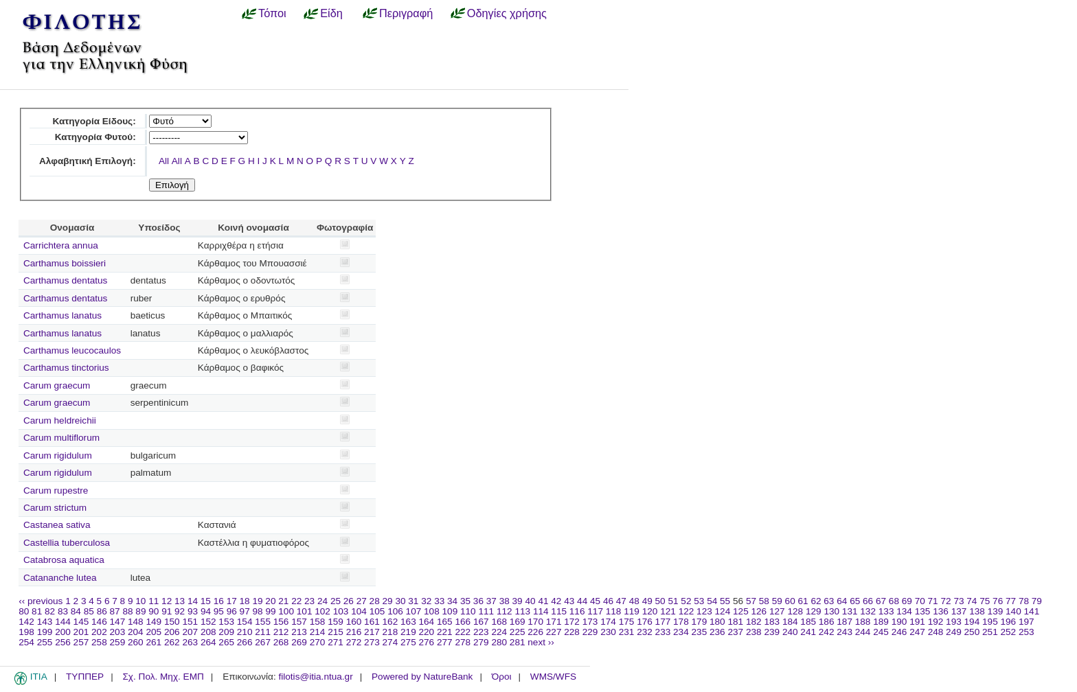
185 (808, 621)
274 (390, 642)
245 (881, 632)
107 (414, 611)
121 (668, 611)
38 (504, 601)
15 (206, 601)
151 (190, 621)
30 (400, 601)
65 (855, 601)
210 (245, 632)
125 (741, 611)
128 (795, 611)
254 (26, 642)
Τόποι (272, 13)
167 (481, 621)
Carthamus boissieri (64, 263)
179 (699, 621)
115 (559, 611)
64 (842, 601)
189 (881, 621)
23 (309, 601)
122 (686, 611)
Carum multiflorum (61, 437)
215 (335, 632)
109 (450, 611)
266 (245, 642)
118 (614, 611)
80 (24, 611)
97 (245, 611)
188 (863, 621)
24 (322, 601)
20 (270, 601)
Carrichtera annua (60, 245)
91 (166, 611)
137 (959, 611)
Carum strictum (55, 508)
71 (933, 601)
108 (432, 611)
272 (354, 642)
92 (179, 611)
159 (335, 621)
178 (681, 621)
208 (208, 632)
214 (318, 632)
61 (803, 601)
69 (907, 601)
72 (945, 601)
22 (296, 601)
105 (377, 611)
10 (140, 601)
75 (984, 601)
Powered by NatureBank (422, 676)
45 (595, 601)
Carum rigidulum (57, 455)
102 (322, 611)
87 (115, 611)
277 (445, 642)
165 (445, 621)
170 (535, 621)
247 (917, 632)
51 (673, 601)
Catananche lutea (60, 578)
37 (491, 601)
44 (582, 601)
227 (554, 632)
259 (118, 642)
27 (361, 601)
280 (499, 642)
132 (868, 611)
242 (827, 632)
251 (990, 632)
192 (936, 621)
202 (99, 632)
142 (26, 621)
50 (660, 601)
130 (831, 611)
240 (790, 632)
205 (153, 632)
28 (375, 601)
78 (1024, 601)
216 (354, 632)
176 (645, 621)
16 (219, 601)
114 (541, 611)
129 (813, 611)
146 (99, 621)
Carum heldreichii (59, 420)
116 (577, 611)
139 (996, 611)
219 (408, 632)
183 (772, 621)
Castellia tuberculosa (66, 543)
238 (754, 632)
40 (530, 601)
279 (481, 642)
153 (226, 621)
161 (372, 621)
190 (899, 621)
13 (179, 601)
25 (335, 601)
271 (335, 642)
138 (977, 611)
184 (790, 621)
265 (226, 642)
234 (681, 632)
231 (627, 632)
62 (815, 601)
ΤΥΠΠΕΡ (85, 676)
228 (572, 632)
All (164, 161)
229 (590, 632)
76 (998, 601)
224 (499, 632)
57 (751, 601)
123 (704, 611)
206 (172, 632)
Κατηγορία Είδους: (93, 121)
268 (281, 642)
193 (954, 621)
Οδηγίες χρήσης (507, 13)
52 (686, 601)
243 (844, 632)
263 (190, 642)
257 (81, 642)
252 (1009, 632)
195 (990, 621)
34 (452, 601)
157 (299, 621)
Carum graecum (56, 385)
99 (270, 611)
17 (232, 601)
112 (504, 611)
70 (920, 601)
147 (118, 621)
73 (958, 601)
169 (517, 621)
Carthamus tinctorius (66, 367)
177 (663, 621)
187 (844, 621)
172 (572, 621)
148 (136, 621)
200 (63, 632)
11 (153, 601)
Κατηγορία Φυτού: (95, 137)
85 (89, 611)
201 (81, 632)
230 (608, 632)
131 (850, 611)
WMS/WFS (553, 676)
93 (193, 611)
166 (463, 621)
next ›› (541, 642)
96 (232, 611)
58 (764, 601)
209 (226, 632)
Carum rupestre (55, 490)
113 (522, 611)
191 (917, 621)
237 (735, 632)
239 (772, 632)
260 (136, 642)
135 (923, 611)
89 (140, 611)
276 (427, 642)
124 (723, 611)
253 (1026, 632)
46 (608, 601)
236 (717, 632)
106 (395, 611)
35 (465, 601)
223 (481, 632)
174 (608, 621)
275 (408, 642)
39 (517, 601)
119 (631, 611)
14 (193, 601)
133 (886, 611)
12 (166, 601)
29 (388, 601)
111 (486, 611)
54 (712, 601)
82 (50, 611)
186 (827, 621)
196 (1009, 621)
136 (941, 611)
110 (468, 611)
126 (759, 611)
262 (172, 642)
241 (808, 632)
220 (427, 632)
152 (208, 621)
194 (972, 621)
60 (790, 601)
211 (263, 632)
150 (172, 621)
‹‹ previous (41, 601)
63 (829, 601)
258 (99, 642)
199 (45, 632)
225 (517, 632)
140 (1013, 611)
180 (717, 621)
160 (354, 621)
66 (868, 601)
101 (305, 611)
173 (590, 621)
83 (63, 611)
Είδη (331, 13)
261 (153, 642)
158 (318, 621)
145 (81, 621)
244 (863, 632)
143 (45, 621)
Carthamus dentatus (65, 280)
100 (286, 611)
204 (136, 632)
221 (445, 632)
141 (1032, 611)
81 (37, 611)
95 (219, 611)
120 (650, 611)
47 (621, 601)
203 (118, 632)
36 (478, 601)
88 (127, 611)
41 (543, 601)
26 (348, 601)
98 (258, 611)
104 (359, 611)
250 (972, 632)
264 (208, 642)
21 (283, 601)
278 (463, 642)
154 (245, 621)
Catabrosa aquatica (63, 560)
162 (390, 621)
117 (595, 611)
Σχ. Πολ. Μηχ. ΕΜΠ (162, 676)
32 (426, 601)
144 (63, 621)
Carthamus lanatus (62, 315)
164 (427, 621)
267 (263, 642)
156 (281, 621)
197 (1026, 621)
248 (936, 632)
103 (341, 611)
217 (372, 632)
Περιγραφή (406, 13)
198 (26, 632)
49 (647, 601)
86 (102, 611)
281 (517, 642)
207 (190, 632)
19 (257, 601)
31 (413, 601)
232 (645, 632)
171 (554, 621)
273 (372, 642)
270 (318, 642)
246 (899, 632)
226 (535, 632)
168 (499, 621)
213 (299, 632)
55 (725, 601)
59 (777, 601)
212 (281, 632)
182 (754, 621)
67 (881, 601)
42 (556, 601)
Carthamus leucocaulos (72, 350)
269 (299, 642)
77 (1011, 601)
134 (904, 611)
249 (954, 632)
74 (971, 601)
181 (735, 621)
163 (408, 621)
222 (463, 632)
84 (76, 611)
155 (263, 621)
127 (777, 611)
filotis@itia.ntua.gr (315, 676)
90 (153, 611)
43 (569, 601)
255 (45, 642)
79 (1037, 601)
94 (206, 611)
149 (153, 621)
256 (63, 642)
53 (699, 601)
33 (439, 601)
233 (663, 632)
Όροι (502, 676)
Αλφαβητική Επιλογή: (87, 161)
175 (627, 621)
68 (894, 601)
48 (634, 601)
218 (390, 632)
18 (245, 601)
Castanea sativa (56, 525)
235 (699, 632)
